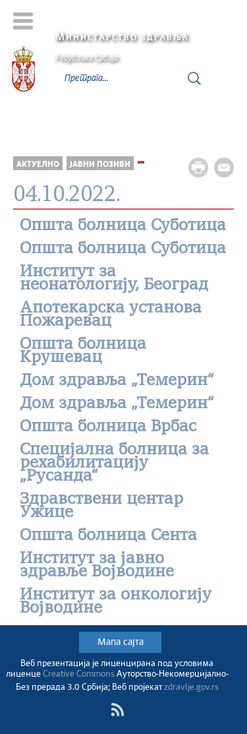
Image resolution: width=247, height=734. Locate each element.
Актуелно (37, 164)
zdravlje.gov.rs (191, 687)
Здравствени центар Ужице (101, 506)
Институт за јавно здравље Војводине (97, 566)
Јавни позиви (100, 164)
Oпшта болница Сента (108, 536)
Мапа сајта (120, 642)
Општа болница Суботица (123, 226)
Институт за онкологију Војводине (115, 602)
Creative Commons (79, 674)
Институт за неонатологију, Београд (114, 279)
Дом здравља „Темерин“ (117, 381)
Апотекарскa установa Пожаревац (111, 315)
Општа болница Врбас (108, 427)
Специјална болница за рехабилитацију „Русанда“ (114, 463)
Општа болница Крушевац (83, 351)
